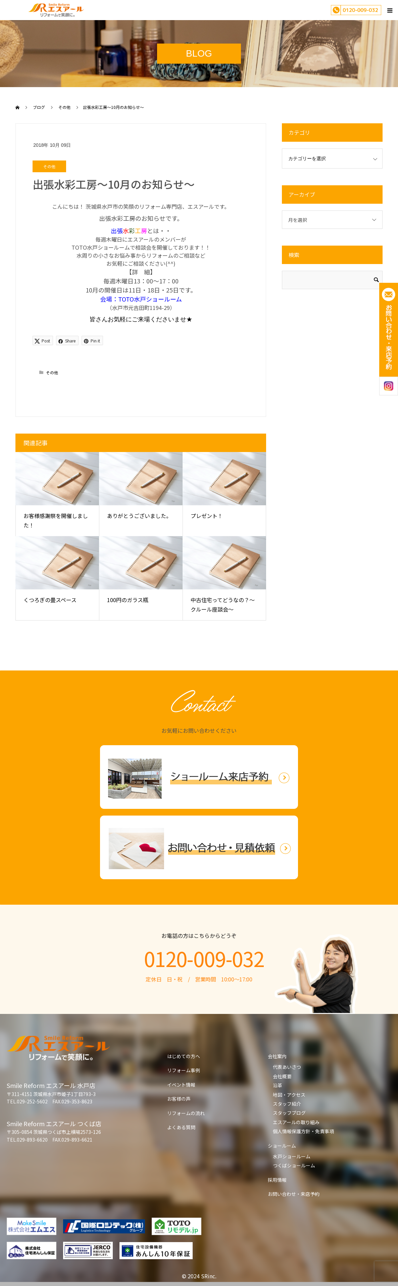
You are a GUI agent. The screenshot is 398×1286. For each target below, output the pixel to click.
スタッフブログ (289, 1112)
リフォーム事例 (183, 1070)
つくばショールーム (294, 1165)
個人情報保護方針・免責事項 (303, 1131)
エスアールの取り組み (296, 1122)
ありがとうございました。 (139, 516)
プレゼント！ (207, 516)
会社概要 (282, 1076)
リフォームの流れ (186, 1113)
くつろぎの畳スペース (50, 600)
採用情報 (277, 1179)
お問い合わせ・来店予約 (293, 1194)
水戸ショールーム (291, 1156)
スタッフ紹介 (287, 1103)
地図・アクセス (289, 1094)
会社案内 (277, 1056)
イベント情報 (181, 1084)
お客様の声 (179, 1098)
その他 (49, 166)
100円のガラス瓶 (127, 600)
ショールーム (282, 1145)
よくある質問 (181, 1127)
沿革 (277, 1085)
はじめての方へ (183, 1056)
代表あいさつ (287, 1067)
